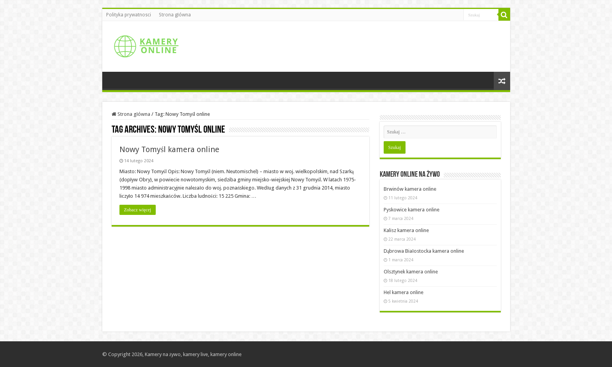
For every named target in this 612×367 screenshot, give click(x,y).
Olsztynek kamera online (411, 272)
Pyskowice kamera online (411, 210)
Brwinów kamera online (410, 189)
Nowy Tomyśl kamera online (169, 149)
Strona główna (175, 15)
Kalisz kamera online (406, 230)
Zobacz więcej (137, 210)
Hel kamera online (403, 292)
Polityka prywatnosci (128, 15)
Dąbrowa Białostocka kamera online (424, 251)
